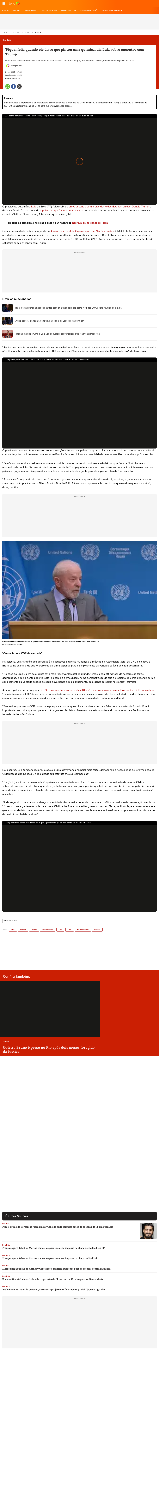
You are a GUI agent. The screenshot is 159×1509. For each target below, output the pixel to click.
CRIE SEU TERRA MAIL (11, 10)
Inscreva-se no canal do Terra (90, 223)
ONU (69, 930)
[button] (3, 3)
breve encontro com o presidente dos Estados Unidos (100, 206)
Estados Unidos (82, 930)
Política (38, 32)
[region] (79, 21)
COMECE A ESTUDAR (48, 10)
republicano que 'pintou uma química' (61, 210)
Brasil (27, 32)
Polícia (6, 1042)
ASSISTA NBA (30, 10)
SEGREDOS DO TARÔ (88, 10)
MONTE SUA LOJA (68, 10)
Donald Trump (140, 206)
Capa (5, 32)
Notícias (16, 32)
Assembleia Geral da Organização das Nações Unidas (82, 231)
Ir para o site (14, 3)
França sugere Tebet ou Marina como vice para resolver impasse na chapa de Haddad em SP (53, 1247)
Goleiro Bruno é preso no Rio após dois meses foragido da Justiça (49, 1049)
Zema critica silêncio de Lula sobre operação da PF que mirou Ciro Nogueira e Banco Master (53, 1279)
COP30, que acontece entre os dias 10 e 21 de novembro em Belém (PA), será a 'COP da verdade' (97, 690)
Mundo (34, 930)
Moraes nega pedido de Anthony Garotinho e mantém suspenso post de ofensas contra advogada (56, 1268)
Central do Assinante (111, 10)
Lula (33, 206)
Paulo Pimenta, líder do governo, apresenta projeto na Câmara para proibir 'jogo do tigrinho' (53, 1289)
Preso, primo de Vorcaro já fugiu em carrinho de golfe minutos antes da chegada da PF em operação (57, 1226)
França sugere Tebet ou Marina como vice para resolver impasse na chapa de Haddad (49, 1258)
